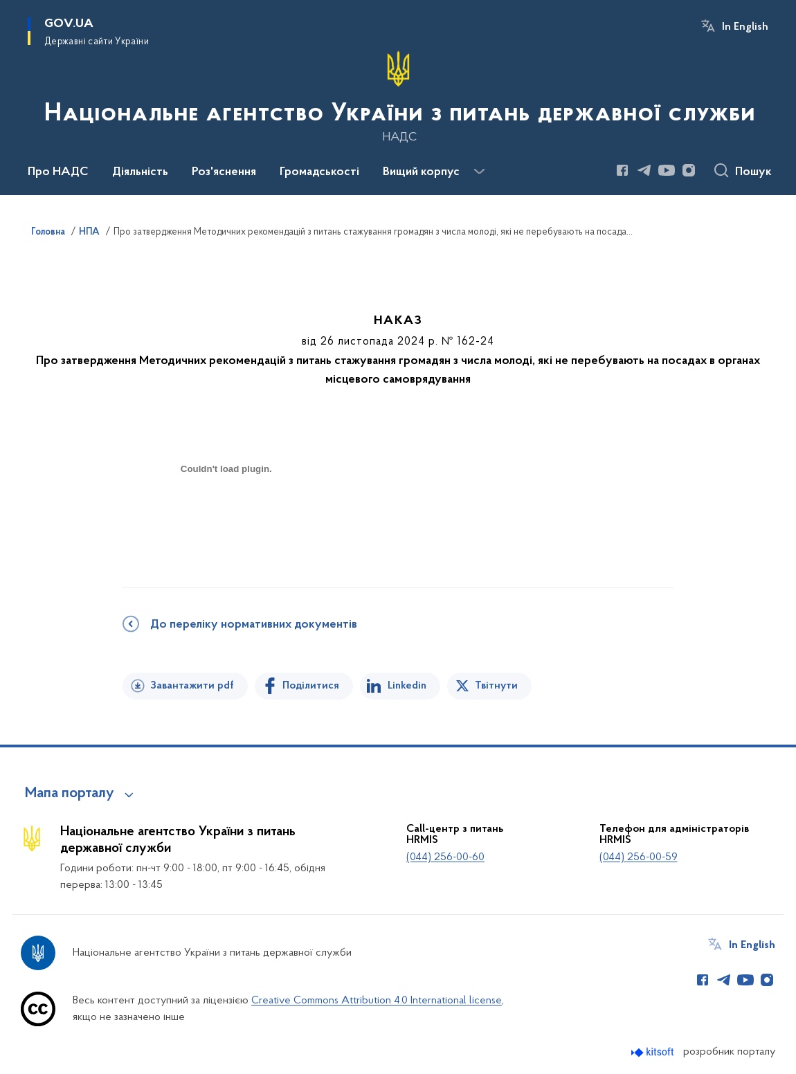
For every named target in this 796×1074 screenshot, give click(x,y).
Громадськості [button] (319, 172)
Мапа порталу (69, 793)
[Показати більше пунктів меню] (479, 171)
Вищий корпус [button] (421, 172)
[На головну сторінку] (398, 96)
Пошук (753, 172)
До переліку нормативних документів (253, 625)
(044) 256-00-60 (445, 857)
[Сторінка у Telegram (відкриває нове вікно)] (644, 170)
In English (745, 27)
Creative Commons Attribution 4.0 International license (376, 1000)
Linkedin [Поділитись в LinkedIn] (407, 685)
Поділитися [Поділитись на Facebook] (310, 685)
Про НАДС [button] (58, 172)
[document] (226, 518)
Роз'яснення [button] (224, 172)
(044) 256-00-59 (638, 857)
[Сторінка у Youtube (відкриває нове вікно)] (666, 170)
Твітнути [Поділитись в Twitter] (496, 685)
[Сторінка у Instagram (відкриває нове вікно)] (688, 170)
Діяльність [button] (140, 172)
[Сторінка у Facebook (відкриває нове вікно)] (622, 170)
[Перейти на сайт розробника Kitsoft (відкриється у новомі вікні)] (653, 1052)
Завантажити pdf (192, 685)
